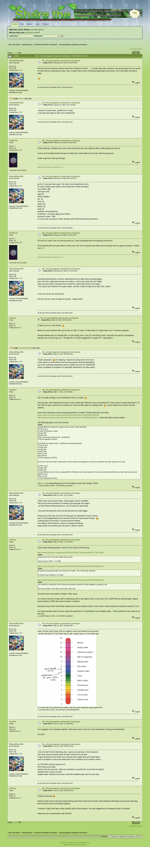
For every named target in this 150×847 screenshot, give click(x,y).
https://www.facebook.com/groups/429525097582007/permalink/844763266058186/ (71, 580)
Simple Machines (84, 842)
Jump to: (104, 836)
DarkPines (13, 141)
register (40, 30)
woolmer (12, 318)
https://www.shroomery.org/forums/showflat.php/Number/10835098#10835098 (68, 415)
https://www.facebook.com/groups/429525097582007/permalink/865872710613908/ (71, 553)
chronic (21, 99)
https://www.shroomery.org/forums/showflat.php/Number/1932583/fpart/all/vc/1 (68, 418)
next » (140, 49)
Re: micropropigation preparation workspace (61, 61)
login (32, 30)
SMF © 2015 (73, 842)
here (43, 483)
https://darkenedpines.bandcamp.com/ (50, 167)
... (15, 53)
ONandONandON (16, 61)
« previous (133, 49)
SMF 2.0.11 (64, 842)
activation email (31, 33)
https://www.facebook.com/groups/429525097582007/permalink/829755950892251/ (71, 566)
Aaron (84, 845)
